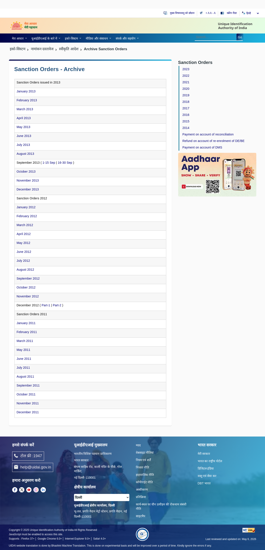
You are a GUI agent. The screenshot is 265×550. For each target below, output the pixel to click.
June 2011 (24, 358)
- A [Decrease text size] (214, 13)
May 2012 (23, 243)
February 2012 (27, 216)
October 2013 (26, 171)
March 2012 (25, 225)
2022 (186, 75)
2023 (186, 69)
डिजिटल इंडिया (206, 468)
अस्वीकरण (142, 489)
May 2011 (23, 350)
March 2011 (25, 341)
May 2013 (23, 127)
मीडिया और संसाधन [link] (97, 38)
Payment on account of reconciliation (208, 134)
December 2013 (28, 189)
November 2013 (28, 180)
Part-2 (57, 305)
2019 (186, 95)
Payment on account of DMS (202, 147)
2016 (186, 115)
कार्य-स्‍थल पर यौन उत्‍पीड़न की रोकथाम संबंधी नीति (161, 506)
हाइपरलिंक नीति (145, 475)
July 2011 (23, 367)
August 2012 (25, 269)
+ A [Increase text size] (208, 13)
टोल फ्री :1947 (28, 456)
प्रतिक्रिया (141, 497)
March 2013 (25, 109)
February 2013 (27, 100)
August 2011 (25, 376)
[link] (19, 38)
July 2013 (23, 145)
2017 (186, 108)
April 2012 (24, 234)
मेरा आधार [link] (18, 38)
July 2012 (23, 260)
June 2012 (24, 251)
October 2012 (26, 287)
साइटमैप (140, 516)
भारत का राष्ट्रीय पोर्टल (210, 461)
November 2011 (28, 403)
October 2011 (26, 394)
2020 (186, 88)
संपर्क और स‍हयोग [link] (126, 38)
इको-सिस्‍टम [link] (71, 38)
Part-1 (46, 305)
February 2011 (27, 332)
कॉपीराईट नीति (144, 482)
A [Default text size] (211, 13)
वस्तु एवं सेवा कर (207, 476)
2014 (186, 128)
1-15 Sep (49, 162)
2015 (186, 121)
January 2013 (26, 91)
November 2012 (28, 296)
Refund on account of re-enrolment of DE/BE (214, 141)
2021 (186, 82)
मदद (138, 445)
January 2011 (26, 323)
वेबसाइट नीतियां (145, 452)
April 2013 (24, 118)
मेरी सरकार (204, 453)
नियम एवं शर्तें (143, 460)
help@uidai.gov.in (32, 467)
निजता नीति (142, 467)
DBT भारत (204, 483)
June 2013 (24, 136)
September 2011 (28, 385)
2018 (186, 101)
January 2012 (26, 207)
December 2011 (28, 412)
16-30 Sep (65, 162)
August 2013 (25, 153)
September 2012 (28, 278)
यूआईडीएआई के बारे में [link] (44, 38)
